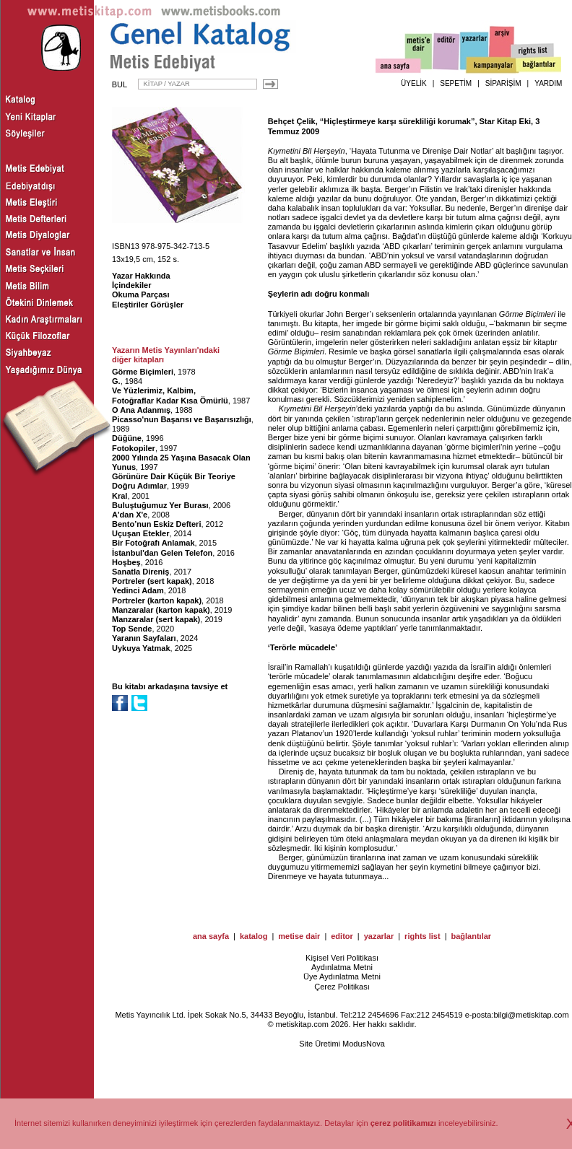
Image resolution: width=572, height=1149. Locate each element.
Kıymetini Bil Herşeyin (306, 151)
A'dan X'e (129, 514)
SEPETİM (456, 83)
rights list (422, 936)
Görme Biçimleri (142, 371)
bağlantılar (471, 936)
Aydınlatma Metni (342, 967)
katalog (254, 936)
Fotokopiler (133, 448)
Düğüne (127, 438)
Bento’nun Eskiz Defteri (156, 524)
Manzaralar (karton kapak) (161, 610)
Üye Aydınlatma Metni (342, 976)
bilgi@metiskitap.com (530, 1014)
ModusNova (363, 1043)
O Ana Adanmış (141, 410)
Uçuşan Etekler (140, 533)
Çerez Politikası (341, 986)
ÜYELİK (414, 83)
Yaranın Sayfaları (144, 638)
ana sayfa (211, 936)
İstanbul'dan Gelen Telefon (162, 553)
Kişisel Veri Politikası (342, 957)
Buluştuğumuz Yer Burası (160, 505)
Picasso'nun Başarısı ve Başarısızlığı (181, 419)
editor (342, 936)
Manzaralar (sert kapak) (156, 619)
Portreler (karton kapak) (157, 600)
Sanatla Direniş (140, 571)
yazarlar (379, 936)
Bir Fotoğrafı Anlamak (153, 542)
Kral (119, 496)
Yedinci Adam (138, 590)
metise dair (299, 936)
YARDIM (548, 83)
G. (116, 381)
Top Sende (132, 628)
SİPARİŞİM (503, 83)
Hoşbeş (126, 562)
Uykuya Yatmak (141, 648)
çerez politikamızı (403, 1123)
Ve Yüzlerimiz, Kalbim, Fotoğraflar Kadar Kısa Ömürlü (170, 395)
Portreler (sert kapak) (152, 581)
